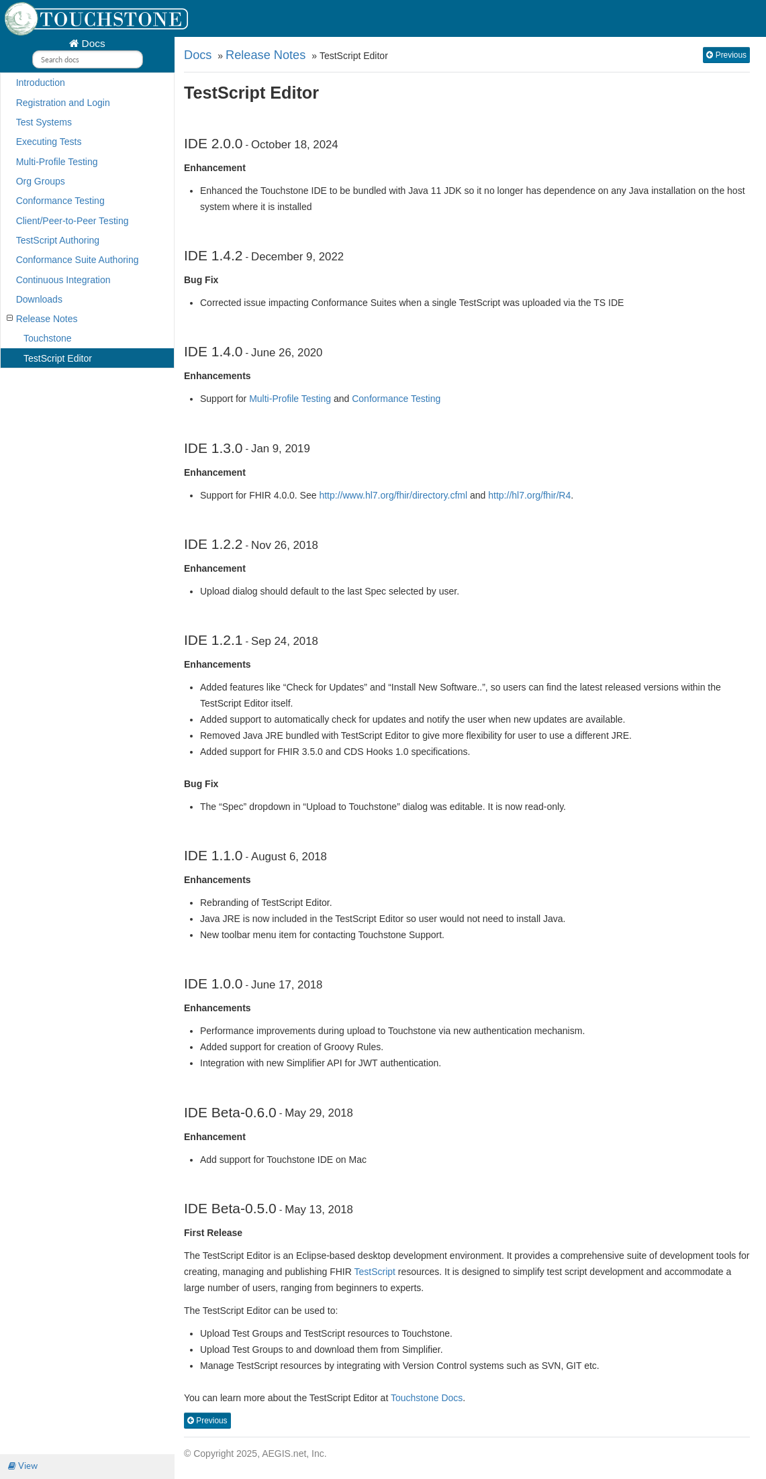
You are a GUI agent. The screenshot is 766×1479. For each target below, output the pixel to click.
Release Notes (42, 319)
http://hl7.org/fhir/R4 (529, 495)
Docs (92, 43)
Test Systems (44, 122)
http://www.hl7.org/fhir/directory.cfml (393, 495)
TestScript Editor (57, 358)
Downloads (39, 299)
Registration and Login (63, 102)
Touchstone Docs (427, 1397)
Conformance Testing (60, 200)
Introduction (40, 82)
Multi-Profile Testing (57, 161)
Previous (726, 55)
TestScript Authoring (58, 240)
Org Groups (40, 181)
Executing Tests (49, 141)
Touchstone (47, 338)
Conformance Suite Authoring (77, 259)
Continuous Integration (63, 279)
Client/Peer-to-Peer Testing (72, 220)
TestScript (374, 1271)
